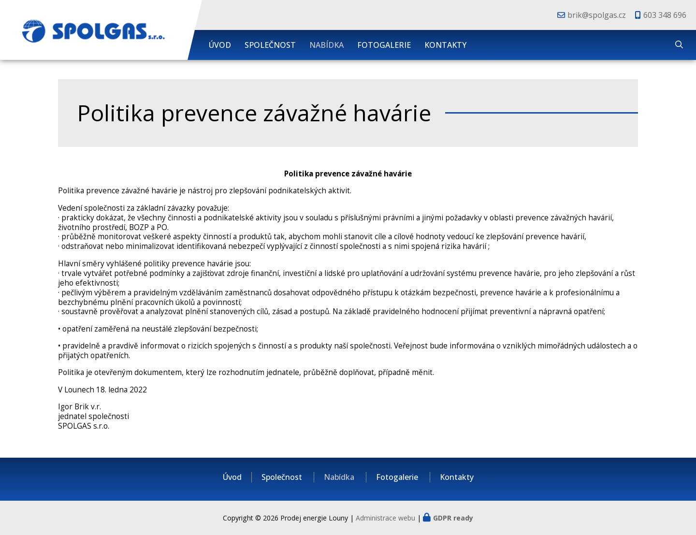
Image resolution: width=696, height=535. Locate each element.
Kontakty (445, 45)
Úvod (220, 45)
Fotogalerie (384, 45)
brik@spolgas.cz (596, 15)
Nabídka (326, 45)
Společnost (270, 45)
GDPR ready (453, 517)
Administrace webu (385, 517)
